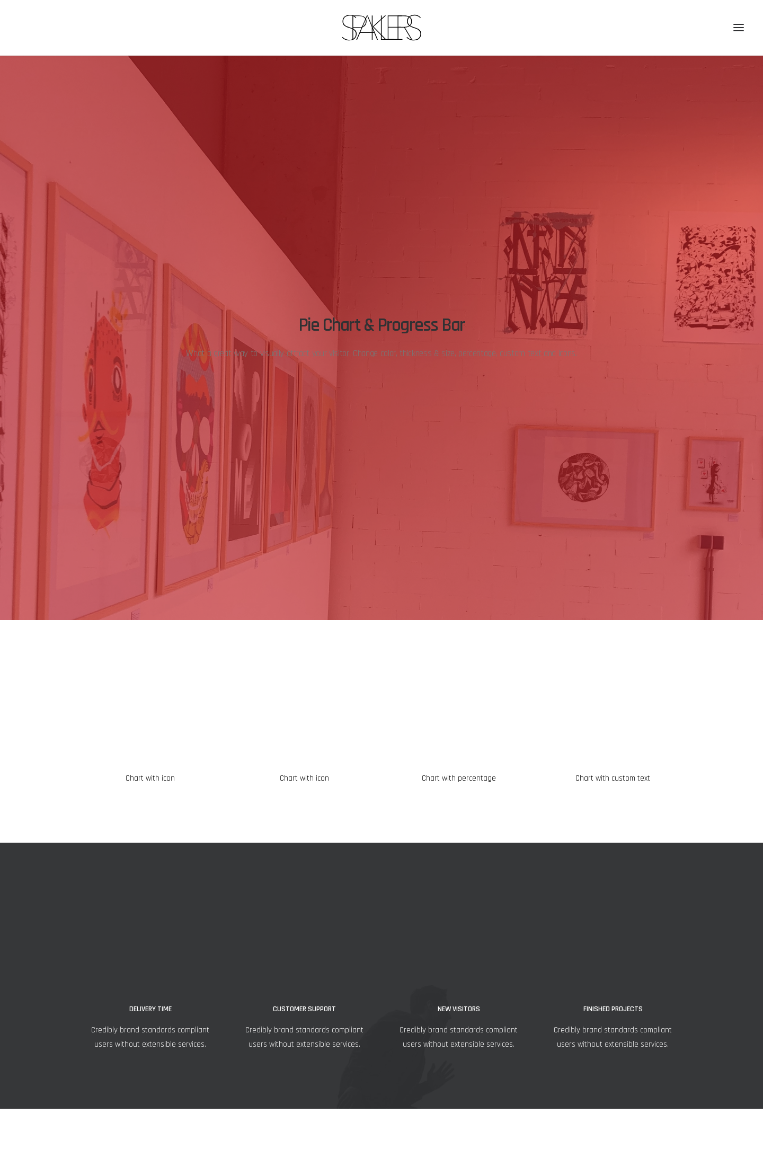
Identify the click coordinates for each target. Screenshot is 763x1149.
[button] (738, 27)
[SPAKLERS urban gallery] (382, 27)
